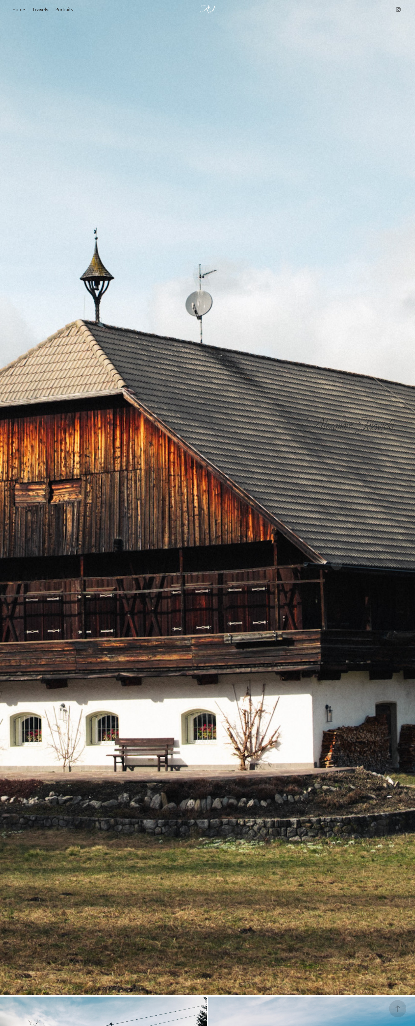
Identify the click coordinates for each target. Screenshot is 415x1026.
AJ (207, 9)
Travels (40, 9)
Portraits (64, 9)
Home (18, 9)
